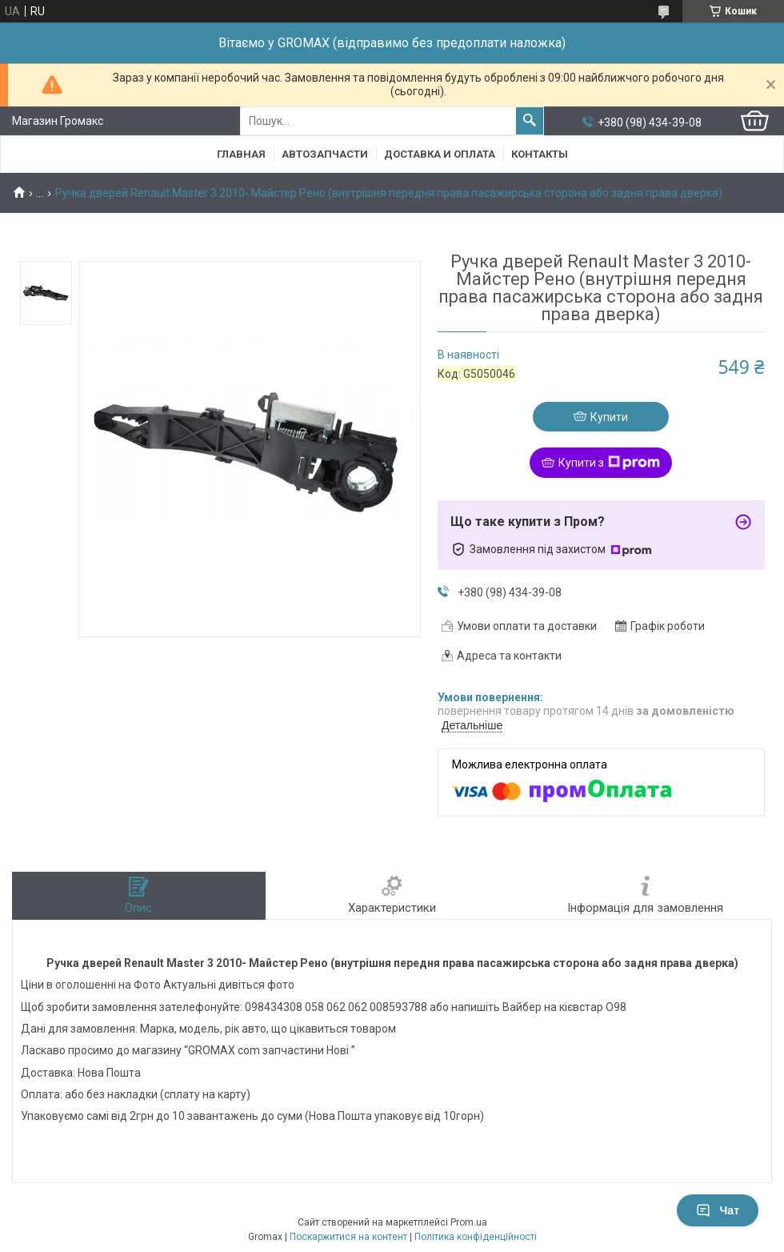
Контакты (539, 154)
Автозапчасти (325, 154)
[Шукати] (529, 120)
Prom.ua (468, 1222)
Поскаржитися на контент (348, 1236)
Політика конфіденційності (475, 1236)
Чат (717, 1210)
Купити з (609, 462)
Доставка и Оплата (439, 154)
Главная (241, 154)
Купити (609, 417)
